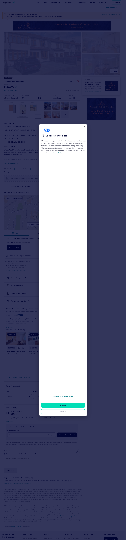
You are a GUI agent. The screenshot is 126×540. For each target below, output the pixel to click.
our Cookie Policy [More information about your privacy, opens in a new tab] (56, 153)
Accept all (63, 405)
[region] (63, 270)
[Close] (84, 126)
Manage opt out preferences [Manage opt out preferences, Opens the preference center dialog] (63, 396)
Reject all (63, 412)
